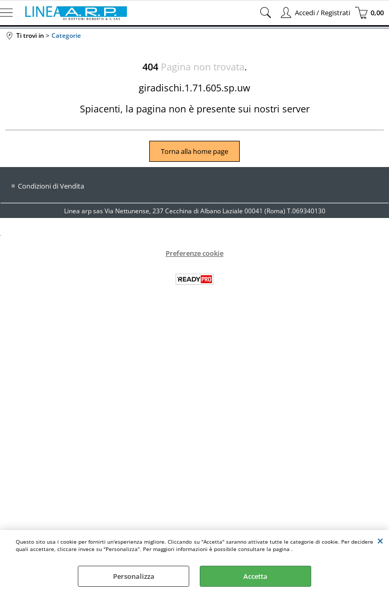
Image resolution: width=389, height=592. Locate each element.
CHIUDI (380, 540)
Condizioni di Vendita (51, 186)
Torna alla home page (194, 151)
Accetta (255, 576)
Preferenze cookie (194, 253)
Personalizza (134, 576)
